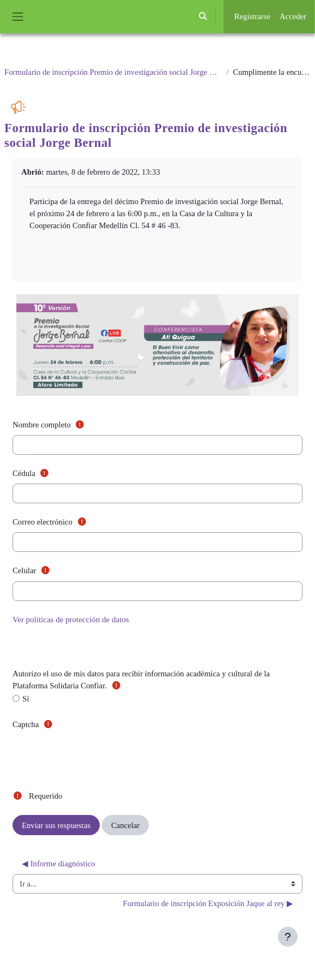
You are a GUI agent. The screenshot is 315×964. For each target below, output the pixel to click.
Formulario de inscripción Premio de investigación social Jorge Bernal (113, 72)
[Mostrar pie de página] (288, 937)
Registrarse (252, 16)
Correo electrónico (52, 521)
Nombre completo (51, 424)
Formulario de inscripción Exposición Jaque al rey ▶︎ (208, 903)
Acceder (293, 16)
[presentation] (95, 756)
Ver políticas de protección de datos (71, 619)
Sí (21, 698)
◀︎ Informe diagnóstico (58, 863)
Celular (34, 569)
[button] (203, 16)
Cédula (33, 472)
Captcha (35, 723)
